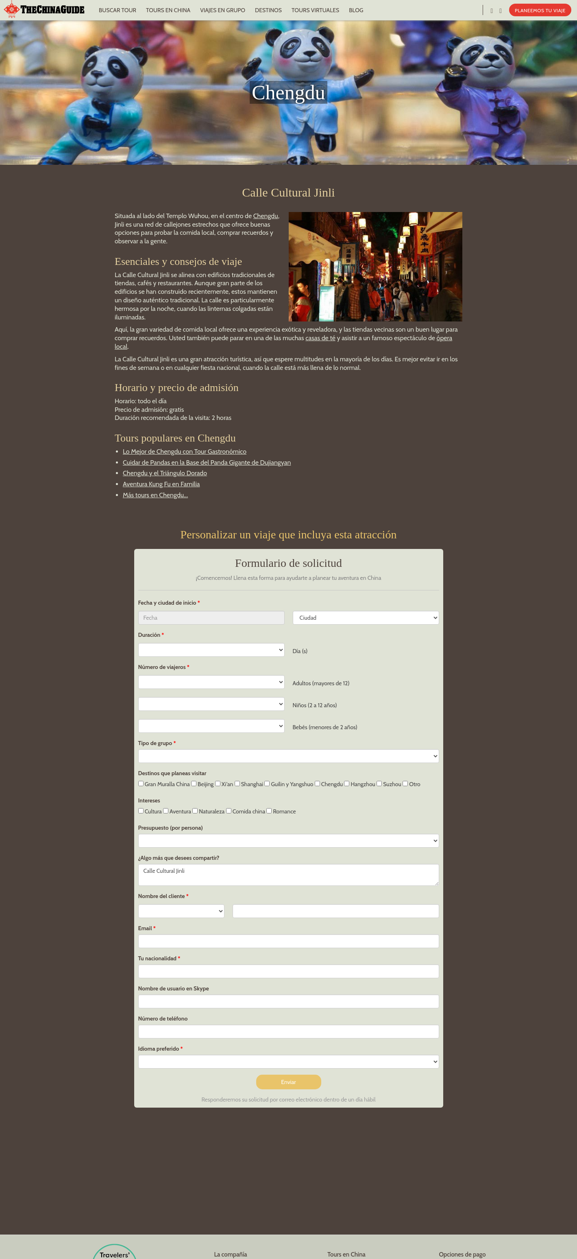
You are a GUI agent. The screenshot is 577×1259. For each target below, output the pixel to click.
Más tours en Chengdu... (155, 495)
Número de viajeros (162, 667)
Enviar (288, 1082)
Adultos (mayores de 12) (321, 683)
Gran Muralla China (164, 784)
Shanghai (249, 784)
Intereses (149, 800)
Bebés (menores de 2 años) (325, 727)
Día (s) (300, 651)
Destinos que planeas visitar (172, 773)
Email (145, 928)
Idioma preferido (158, 1048)
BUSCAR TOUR (117, 10)
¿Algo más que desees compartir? (179, 857)
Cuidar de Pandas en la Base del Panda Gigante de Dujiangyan (207, 462)
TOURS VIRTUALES (315, 10)
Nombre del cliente (161, 896)
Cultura (150, 811)
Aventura (177, 811)
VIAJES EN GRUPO (222, 10)
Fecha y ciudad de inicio (168, 602)
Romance (281, 811)
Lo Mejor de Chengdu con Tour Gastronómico (184, 451)
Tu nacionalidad (157, 958)
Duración (149, 634)
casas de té (320, 338)
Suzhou (389, 784)
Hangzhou (359, 784)
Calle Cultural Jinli (288, 875)
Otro (411, 784)
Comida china (246, 811)
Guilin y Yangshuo (288, 784)
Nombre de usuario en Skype (173, 988)
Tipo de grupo (155, 743)
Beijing (202, 784)
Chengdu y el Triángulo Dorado (165, 473)
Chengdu (265, 216)
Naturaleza (208, 811)
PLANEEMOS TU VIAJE (540, 10)
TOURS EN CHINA (168, 10)
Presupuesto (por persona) (170, 827)
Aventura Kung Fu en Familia (161, 484)
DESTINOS (268, 10)
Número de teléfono (163, 1018)
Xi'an (224, 784)
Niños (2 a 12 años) (315, 705)
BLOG (356, 10)
